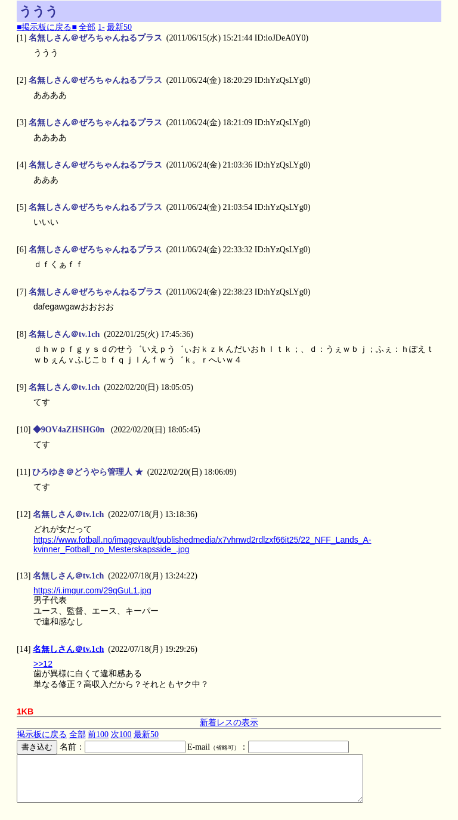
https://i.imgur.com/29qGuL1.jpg (92, 590)
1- (101, 27)
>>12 (42, 664)
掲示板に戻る (42, 734)
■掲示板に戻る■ (47, 27)
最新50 (119, 27)
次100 (121, 734)
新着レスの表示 (229, 722)
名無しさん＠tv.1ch (68, 649)
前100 (98, 734)
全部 (87, 27)
